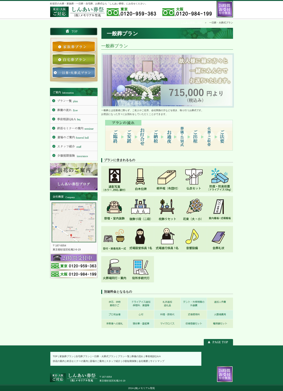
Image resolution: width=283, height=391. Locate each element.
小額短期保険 (129, 361)
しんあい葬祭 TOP (192, 22)
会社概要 (143, 361)
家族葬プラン (66, 356)
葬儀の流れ (137, 356)
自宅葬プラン (83, 356)
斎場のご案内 (97, 361)
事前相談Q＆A (153, 356)
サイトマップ (157, 361)
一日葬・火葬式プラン (104, 356)
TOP (55, 356)
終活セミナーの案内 (77, 361)
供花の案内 (59, 361)
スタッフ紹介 (113, 361)
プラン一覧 (124, 356)
